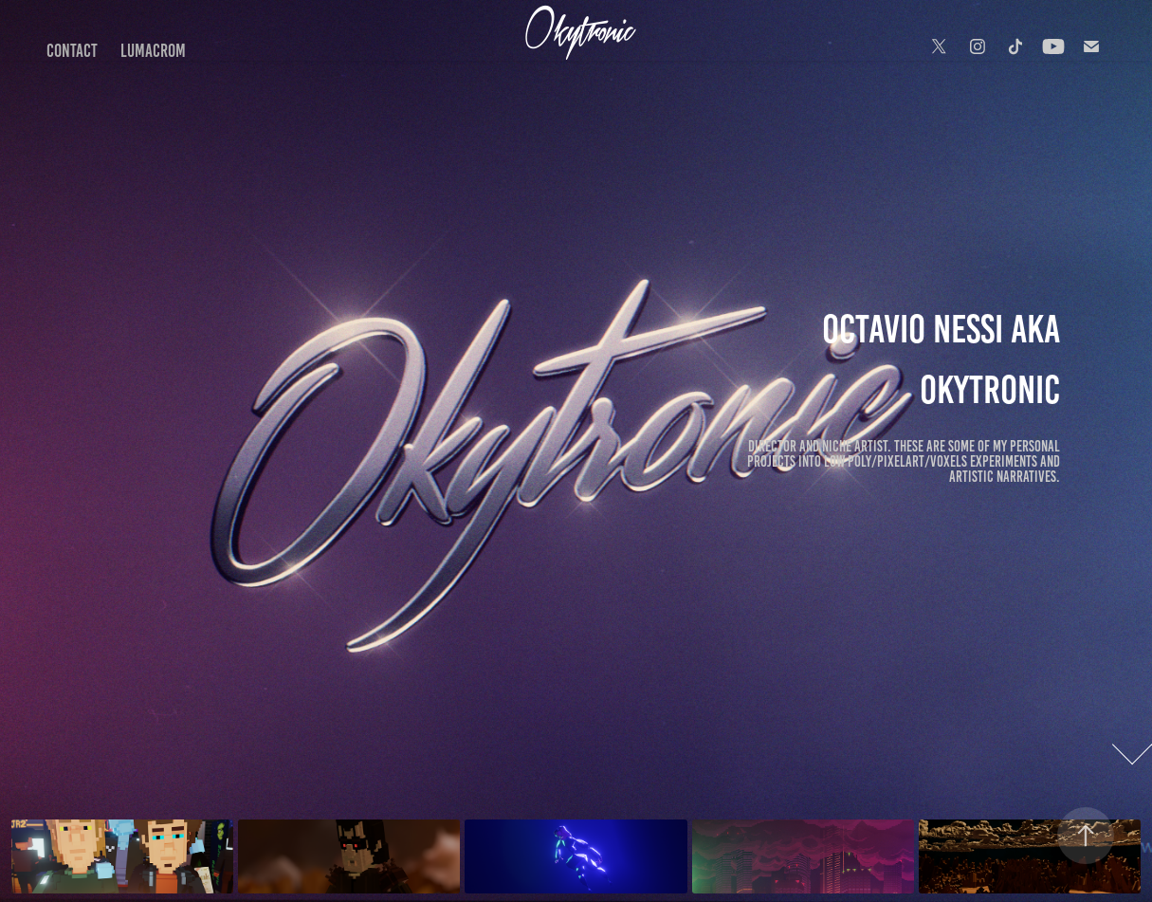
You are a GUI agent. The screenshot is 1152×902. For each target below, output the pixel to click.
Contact (72, 51)
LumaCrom (153, 51)
